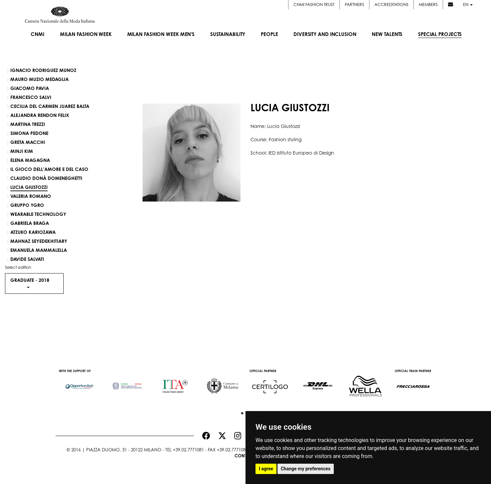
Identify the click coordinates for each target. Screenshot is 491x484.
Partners (354, 4)
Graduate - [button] (29, 282)
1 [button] (240, 411)
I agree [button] (266, 468)
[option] (79, 383)
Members (428, 4)
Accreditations (391, 4)
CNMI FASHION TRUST (313, 4)
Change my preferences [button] (305, 468)
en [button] (468, 4)
